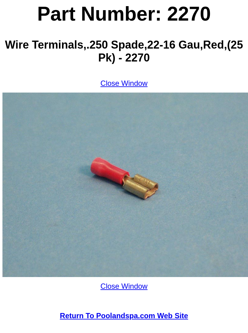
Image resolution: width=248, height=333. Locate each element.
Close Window (123, 83)
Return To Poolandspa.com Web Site (124, 315)
